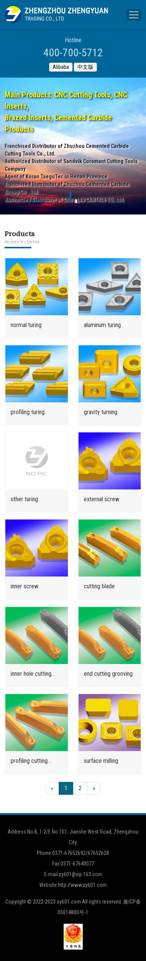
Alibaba (61, 67)
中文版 (85, 67)
